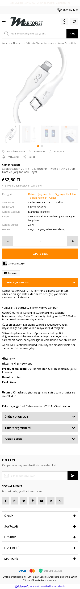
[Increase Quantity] (72, 241)
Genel (52, 197)
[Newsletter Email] (40, 475)
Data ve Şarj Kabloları (40, 194)
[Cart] (74, 21)
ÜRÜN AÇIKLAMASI (17, 282)
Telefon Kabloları (37, 197)
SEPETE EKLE (40, 253)
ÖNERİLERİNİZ (14, 439)
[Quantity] (40, 241)
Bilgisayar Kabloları (65, 194)
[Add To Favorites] (13, 151)
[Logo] (27, 21)
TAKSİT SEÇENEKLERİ (18, 428)
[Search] (40, 33)
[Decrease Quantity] (7, 241)
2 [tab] (42, 146)
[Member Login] (64, 21)
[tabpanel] (11, 134)
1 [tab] (38, 146)
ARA (72, 33)
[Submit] (73, 475)
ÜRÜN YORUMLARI (16, 416)
